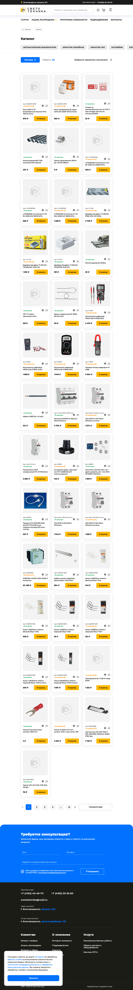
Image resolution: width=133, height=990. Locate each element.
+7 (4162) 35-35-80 (62, 892)
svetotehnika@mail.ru (34, 899)
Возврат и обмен (29, 949)
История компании (62, 940)
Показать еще (95, 806)
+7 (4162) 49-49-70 (32, 892)
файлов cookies (15, 959)
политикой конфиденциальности (52, 872)
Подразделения (60, 944)
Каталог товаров (29, 940)
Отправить (91, 870)
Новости (56, 949)
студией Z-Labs (105, 986)
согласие (33, 870)
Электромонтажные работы (98, 940)
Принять (33, 978)
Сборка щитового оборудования (92, 945)
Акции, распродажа (31, 944)
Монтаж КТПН (91, 951)
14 (69, 806)
